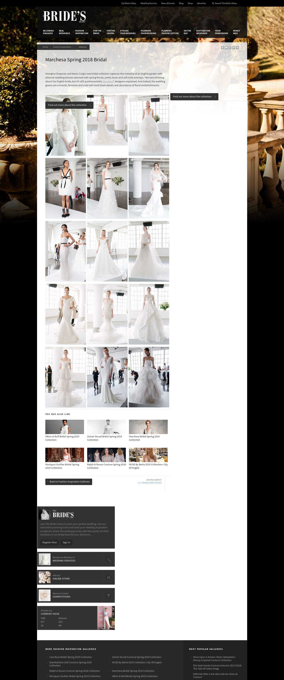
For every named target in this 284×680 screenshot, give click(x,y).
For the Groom (111, 32)
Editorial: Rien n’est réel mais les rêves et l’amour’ (215, 530)
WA (207, 182)
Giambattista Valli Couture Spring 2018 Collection (70, 518)
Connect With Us (224, 579)
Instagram (225, 596)
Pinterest (224, 607)
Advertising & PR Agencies (126, 595)
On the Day (187, 32)
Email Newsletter (228, 618)
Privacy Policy (188, 584)
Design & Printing (86, 588)
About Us (48, 584)
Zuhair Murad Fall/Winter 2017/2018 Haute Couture (216, 538)
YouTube (224, 613)
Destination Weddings (203, 32)
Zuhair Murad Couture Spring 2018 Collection (136, 511)
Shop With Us (153, 584)
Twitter (223, 601)
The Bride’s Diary (64, 17)
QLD (208, 178)
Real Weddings (64, 32)
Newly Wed (236, 32)
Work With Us (50, 595)
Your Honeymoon (221, 32)
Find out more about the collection (194, 96)
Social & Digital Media (89, 591)
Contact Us (49, 588)
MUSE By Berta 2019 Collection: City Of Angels (137, 516)
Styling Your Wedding (128, 32)
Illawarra (210, 175)
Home (46, 47)
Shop (190, 3)
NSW (189, 175)
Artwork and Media (156, 588)
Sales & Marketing (87, 595)
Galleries (85, 47)
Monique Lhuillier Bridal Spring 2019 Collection (75, 530)
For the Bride (97, 32)
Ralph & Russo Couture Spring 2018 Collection (74, 525)
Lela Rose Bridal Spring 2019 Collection (70, 511)
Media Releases (120, 584)
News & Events (168, 3)
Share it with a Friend (152, 477)
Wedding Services (149, 3)
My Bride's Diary (128, 3)
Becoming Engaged (48, 32)
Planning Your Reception (170, 32)
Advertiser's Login (87, 584)
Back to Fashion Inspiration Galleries (68, 475)
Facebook (224, 590)
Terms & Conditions (191, 588)
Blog (181, 3)
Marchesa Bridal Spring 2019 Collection (133, 525)
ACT (189, 178)
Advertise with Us (52, 591)
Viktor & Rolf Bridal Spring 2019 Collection (135, 530)
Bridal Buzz (225, 584)
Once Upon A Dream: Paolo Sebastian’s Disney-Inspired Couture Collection (214, 513)
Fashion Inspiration (81, 32)
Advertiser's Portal (156, 591)
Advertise (201, 3)
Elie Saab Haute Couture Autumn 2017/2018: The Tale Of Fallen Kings (217, 521)
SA (188, 182)
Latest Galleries (120, 591)
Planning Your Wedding (148, 32)
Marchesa (108, 81)
